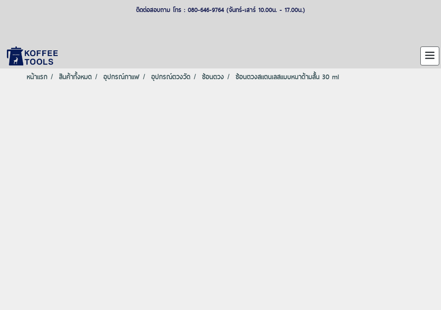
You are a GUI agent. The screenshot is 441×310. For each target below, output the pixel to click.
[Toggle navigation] (429, 55)
